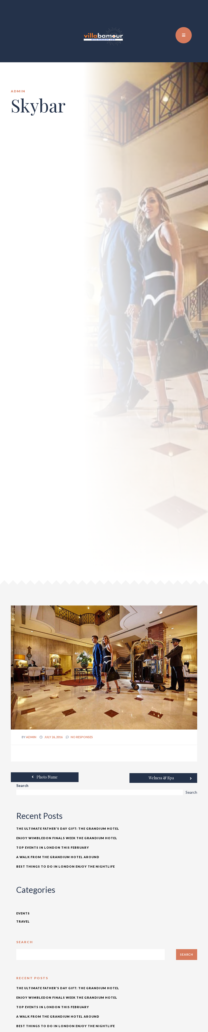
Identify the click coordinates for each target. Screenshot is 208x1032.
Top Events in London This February (52, 846)
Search (22, 784)
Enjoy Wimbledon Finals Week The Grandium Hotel (66, 837)
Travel (23, 920)
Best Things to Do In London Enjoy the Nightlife (65, 865)
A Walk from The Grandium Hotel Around (57, 856)
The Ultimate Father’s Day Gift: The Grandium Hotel (67, 827)
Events (23, 912)
